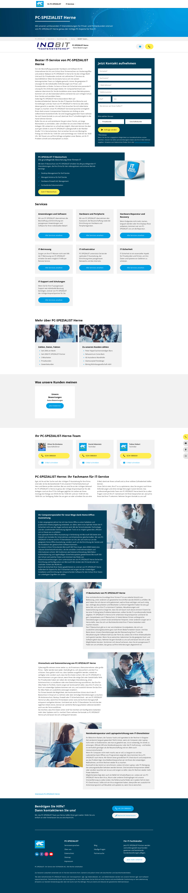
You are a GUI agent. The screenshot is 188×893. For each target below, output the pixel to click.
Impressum (68, 861)
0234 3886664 (48, 455)
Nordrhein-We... (62, 39)
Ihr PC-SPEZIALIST (54, 4)
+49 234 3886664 (123, 808)
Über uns (67, 849)
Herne (73, 39)
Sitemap (67, 857)
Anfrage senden (109, 130)
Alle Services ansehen (54, 235)
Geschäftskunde (136, 122)
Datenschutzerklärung (142, 142)
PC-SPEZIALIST (40, 39)
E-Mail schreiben (49, 462)
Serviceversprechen (71, 845)
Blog (95, 845)
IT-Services (70, 4)
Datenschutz (69, 853)
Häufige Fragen (99, 849)
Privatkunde (106, 122)
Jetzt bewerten (55, 406)
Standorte (51, 39)
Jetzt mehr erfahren (134, 860)
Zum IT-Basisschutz (49, 192)
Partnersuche (99, 853)
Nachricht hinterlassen (125, 815)
